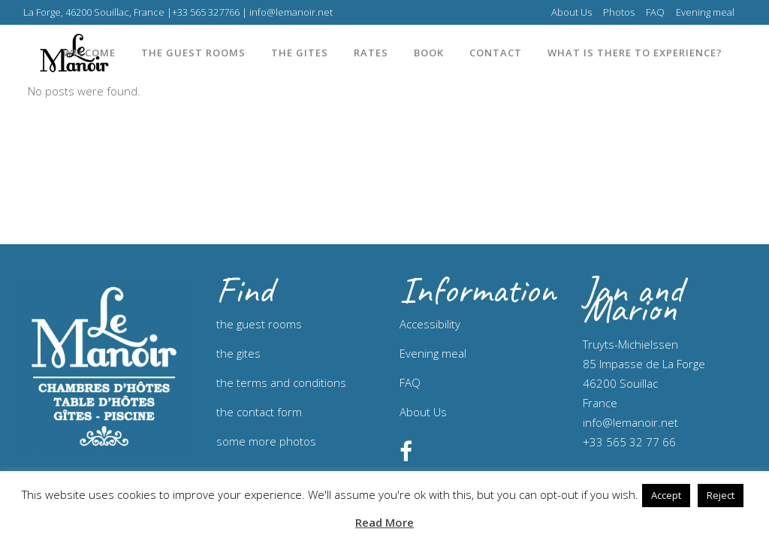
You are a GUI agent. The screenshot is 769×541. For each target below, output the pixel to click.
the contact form (259, 411)
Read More (384, 522)
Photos (619, 12)
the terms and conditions (281, 382)
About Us (571, 12)
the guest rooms (259, 323)
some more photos (266, 441)
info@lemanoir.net (630, 422)
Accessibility (430, 323)
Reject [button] (720, 495)
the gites (238, 353)
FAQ (655, 12)
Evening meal (705, 12)
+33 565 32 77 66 (629, 441)
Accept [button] (666, 495)
